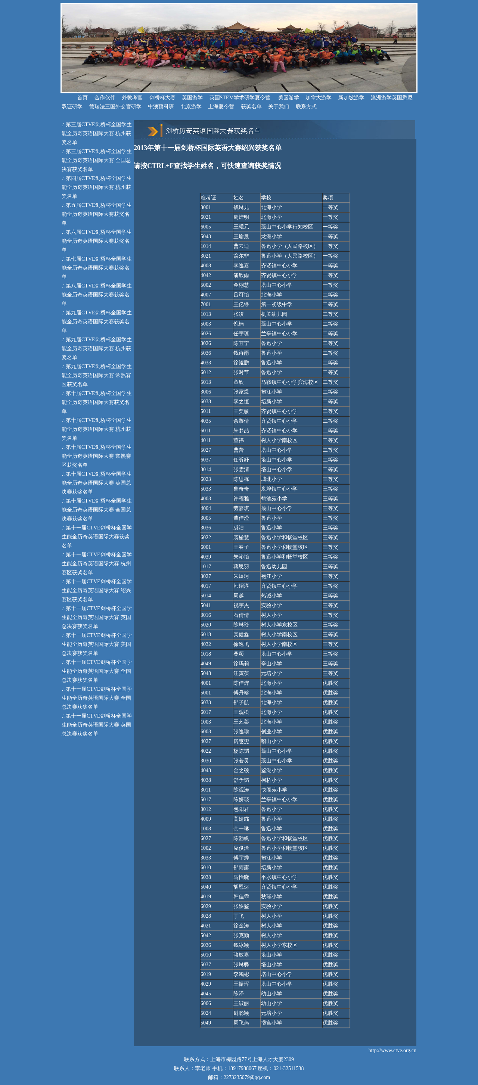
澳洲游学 (381, 97)
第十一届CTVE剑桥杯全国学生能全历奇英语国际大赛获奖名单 (97, 536)
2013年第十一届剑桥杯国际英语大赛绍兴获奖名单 (208, 148)
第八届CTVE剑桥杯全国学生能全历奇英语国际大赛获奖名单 (97, 295)
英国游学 (192, 97)
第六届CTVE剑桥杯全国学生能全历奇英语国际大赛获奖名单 (97, 241)
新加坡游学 (351, 97)
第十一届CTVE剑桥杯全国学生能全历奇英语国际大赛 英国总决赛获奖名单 (97, 617)
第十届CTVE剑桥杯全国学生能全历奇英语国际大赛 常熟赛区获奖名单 (97, 456)
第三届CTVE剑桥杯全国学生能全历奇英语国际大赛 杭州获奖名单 (97, 133)
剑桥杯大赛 (162, 97)
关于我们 (278, 106)
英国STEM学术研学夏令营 (239, 97)
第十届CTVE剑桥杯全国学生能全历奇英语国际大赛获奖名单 (97, 402)
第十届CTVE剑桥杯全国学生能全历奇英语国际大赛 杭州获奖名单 (97, 429)
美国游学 (288, 97)
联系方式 (306, 106)
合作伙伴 (104, 97)
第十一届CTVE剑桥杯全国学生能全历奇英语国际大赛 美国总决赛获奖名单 (97, 644)
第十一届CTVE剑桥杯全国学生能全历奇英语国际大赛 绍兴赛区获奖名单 (97, 590)
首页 (75, 97)
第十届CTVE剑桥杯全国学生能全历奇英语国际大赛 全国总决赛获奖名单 (97, 510)
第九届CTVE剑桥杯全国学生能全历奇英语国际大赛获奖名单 (97, 321)
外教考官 (132, 97)
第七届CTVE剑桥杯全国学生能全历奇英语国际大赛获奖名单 (97, 268)
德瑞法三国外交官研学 (115, 106)
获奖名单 (251, 106)
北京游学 (191, 106)
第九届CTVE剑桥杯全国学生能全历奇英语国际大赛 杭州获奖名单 (97, 348)
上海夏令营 (221, 106)
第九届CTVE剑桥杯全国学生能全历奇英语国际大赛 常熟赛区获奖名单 (97, 375)
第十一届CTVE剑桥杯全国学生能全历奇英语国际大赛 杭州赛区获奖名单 (97, 563)
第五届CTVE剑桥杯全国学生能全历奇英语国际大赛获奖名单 (97, 214)
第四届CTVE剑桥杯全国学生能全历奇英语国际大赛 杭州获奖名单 (97, 187)
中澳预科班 (161, 106)
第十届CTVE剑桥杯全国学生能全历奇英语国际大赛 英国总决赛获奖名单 (97, 483)
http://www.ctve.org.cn (392, 1050)
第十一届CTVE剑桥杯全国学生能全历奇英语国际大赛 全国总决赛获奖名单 (97, 671)
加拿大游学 (318, 97)
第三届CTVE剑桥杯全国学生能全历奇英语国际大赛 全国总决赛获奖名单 (97, 160)
